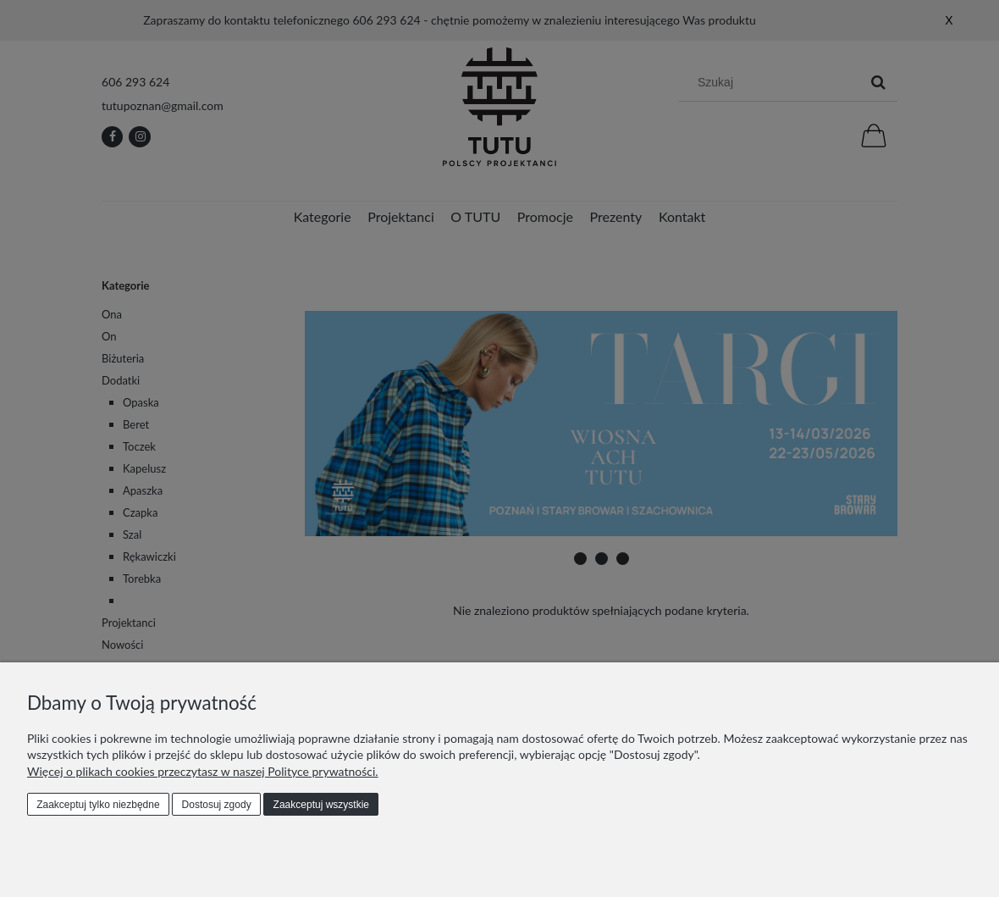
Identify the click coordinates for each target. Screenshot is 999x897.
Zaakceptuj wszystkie (321, 805)
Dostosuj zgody (216, 805)
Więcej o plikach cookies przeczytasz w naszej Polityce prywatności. (202, 771)
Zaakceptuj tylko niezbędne (97, 805)
